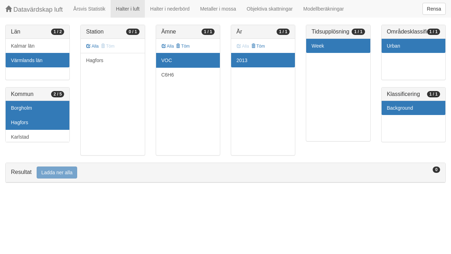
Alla (92, 46)
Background (400, 108)
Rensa (434, 9)
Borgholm (21, 108)
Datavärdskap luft (34, 9)
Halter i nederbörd (170, 9)
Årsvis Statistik (89, 9)
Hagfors (19, 122)
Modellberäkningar (323, 9)
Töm (183, 46)
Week (317, 46)
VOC (166, 60)
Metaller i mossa (218, 9)
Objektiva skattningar (270, 9)
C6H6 (167, 75)
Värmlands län (27, 60)
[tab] (225, 172)
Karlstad (20, 137)
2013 (241, 60)
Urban (393, 46)
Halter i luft (128, 9)
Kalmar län (23, 46)
